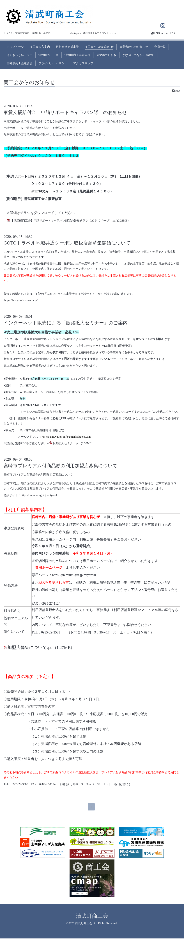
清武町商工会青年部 (77, 55)
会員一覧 (160, 46)
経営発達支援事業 (67, 46)
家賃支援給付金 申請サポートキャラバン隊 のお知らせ (65, 112)
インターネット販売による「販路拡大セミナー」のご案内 (66, 322)
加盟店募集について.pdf (31, 647)
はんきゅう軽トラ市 (20, 55)
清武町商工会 (92, 916)
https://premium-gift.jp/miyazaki (39, 495)
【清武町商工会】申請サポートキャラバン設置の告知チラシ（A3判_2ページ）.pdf (63, 220)
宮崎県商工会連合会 (20, 63)
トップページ (15, 46)
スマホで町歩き (106, 55)
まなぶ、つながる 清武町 (138, 55)
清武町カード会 (48, 55)
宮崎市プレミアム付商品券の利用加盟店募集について (61, 465)
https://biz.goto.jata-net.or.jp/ (21, 300)
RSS (176, 90)
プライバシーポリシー (52, 63)
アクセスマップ (83, 63)
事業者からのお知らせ (133, 46)
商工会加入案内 (40, 46)
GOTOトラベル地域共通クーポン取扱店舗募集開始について (67, 243)
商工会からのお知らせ (99, 46)
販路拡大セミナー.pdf (66, 443)
